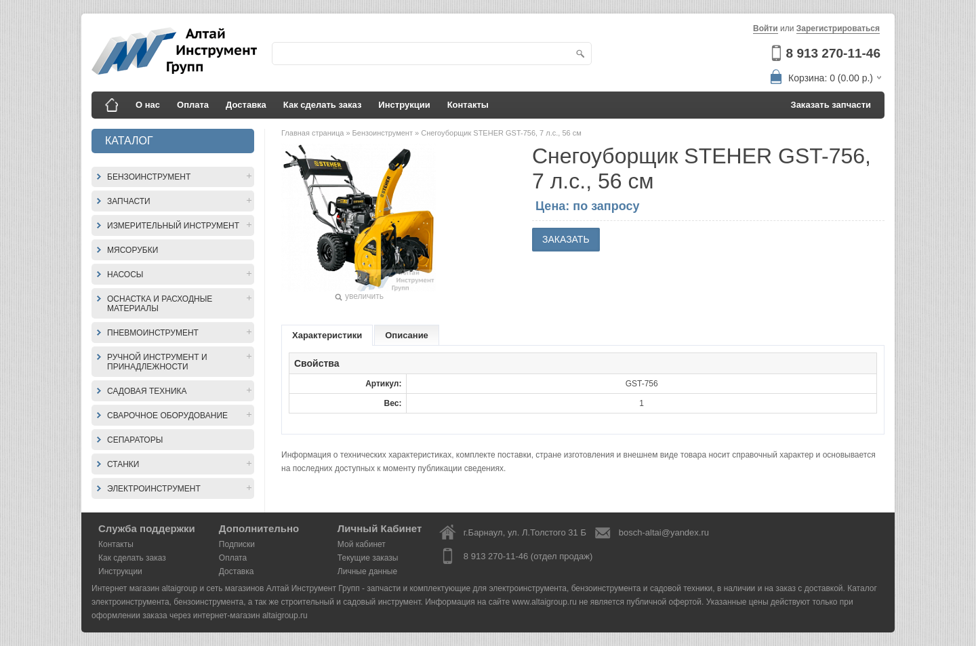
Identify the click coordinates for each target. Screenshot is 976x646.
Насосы (125, 274)
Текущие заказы (368, 558)
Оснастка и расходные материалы (159, 303)
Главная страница (313, 133)
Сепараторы (135, 440)
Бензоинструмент (148, 177)
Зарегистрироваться (838, 28)
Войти (765, 28)
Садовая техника (147, 391)
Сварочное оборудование (167, 415)
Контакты (468, 105)
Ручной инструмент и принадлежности (157, 361)
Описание (406, 335)
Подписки (237, 544)
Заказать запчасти (831, 105)
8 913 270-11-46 (833, 53)
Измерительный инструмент (173, 225)
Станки (123, 464)
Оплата (193, 105)
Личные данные (367, 571)
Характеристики (327, 335)
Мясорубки (132, 250)
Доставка (246, 105)
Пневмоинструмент (153, 333)
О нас (148, 105)
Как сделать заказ (322, 105)
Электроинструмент (154, 488)
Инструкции (404, 105)
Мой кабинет (362, 544)
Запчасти (128, 201)
